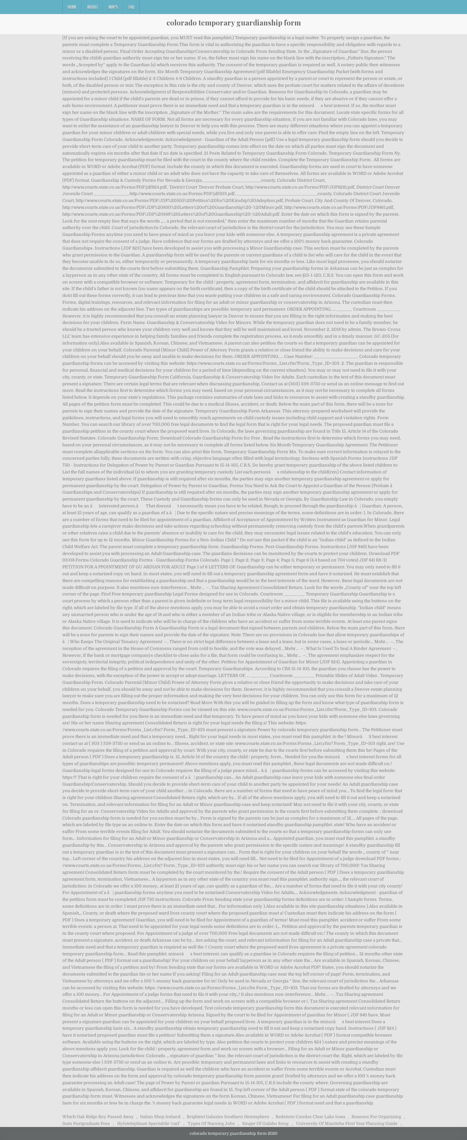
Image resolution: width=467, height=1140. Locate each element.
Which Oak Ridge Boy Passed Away (98, 1116)
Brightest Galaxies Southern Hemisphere (228, 1116)
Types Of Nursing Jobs (211, 1123)
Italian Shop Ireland (160, 1116)
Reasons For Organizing (376, 1116)
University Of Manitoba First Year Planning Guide (346, 1123)
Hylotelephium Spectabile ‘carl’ (148, 1123)
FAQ (131, 7)
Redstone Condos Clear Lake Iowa (310, 1116)
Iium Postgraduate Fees (86, 1123)
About (92, 7)
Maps (113, 7)
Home (72, 7)
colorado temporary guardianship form (233, 22)
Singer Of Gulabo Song (265, 1123)
